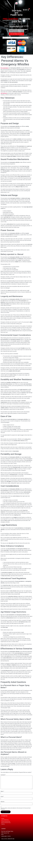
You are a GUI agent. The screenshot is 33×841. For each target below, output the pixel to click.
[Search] (29, 38)
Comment (3, 774)
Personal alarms (5, 68)
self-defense (4, 93)
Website (2, 801)
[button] (16, 3)
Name (2, 791)
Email (2, 796)
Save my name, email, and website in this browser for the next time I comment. (16, 809)
